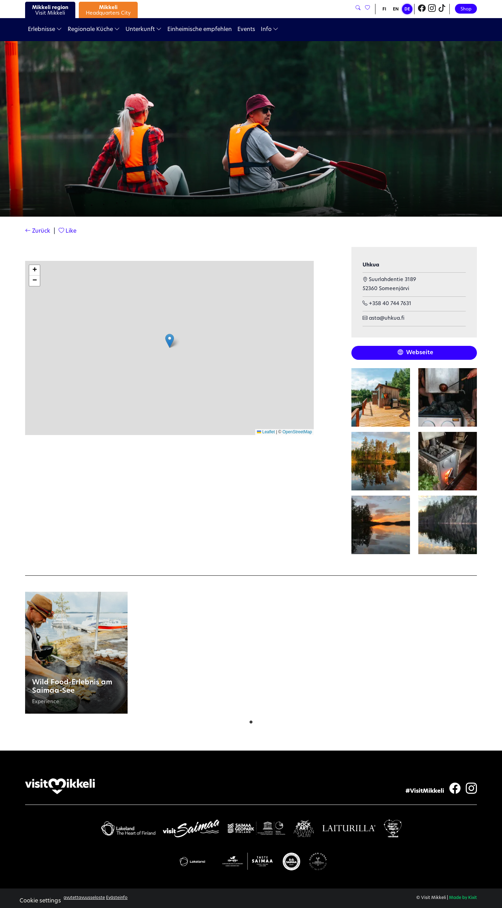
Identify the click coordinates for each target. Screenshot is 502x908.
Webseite (415, 353)
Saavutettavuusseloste (81, 898)
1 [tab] (251, 720)
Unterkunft (144, 29)
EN (396, 9)
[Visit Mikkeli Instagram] (432, 9)
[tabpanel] (76, 653)
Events (246, 29)
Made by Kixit (463, 898)
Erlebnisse (45, 29)
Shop (466, 9)
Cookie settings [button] (40, 901)
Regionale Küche (94, 29)
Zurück (37, 231)
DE (407, 9)
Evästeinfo (117, 898)
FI (384, 9)
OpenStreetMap (297, 431)
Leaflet (266, 431)
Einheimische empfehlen (199, 29)
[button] (169, 341)
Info (270, 29)
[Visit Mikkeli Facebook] (422, 9)
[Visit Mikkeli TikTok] (442, 9)
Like (67, 231)
